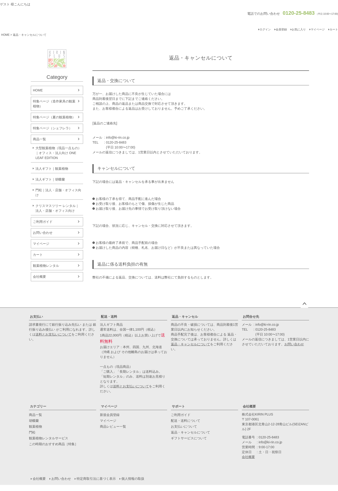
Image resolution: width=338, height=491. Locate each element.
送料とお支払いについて (53, 334)
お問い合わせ (43, 233)
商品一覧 (39, 139)
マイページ (318, 29)
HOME (5, 34)
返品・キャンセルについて (190, 344)
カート (38, 254)
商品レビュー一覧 (113, 426)
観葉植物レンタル (46, 265)
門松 (32, 432)
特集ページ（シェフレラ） (52, 128)
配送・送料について (185, 420)
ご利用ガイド (43, 222)
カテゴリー (38, 406)
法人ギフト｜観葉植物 (51, 168)
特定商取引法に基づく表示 (96, 478)
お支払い (36, 316)
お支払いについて (184, 426)
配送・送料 (109, 316)
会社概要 (39, 276)
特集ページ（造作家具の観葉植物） (54, 103)
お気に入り (299, 29)
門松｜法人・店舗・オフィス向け (58, 192)
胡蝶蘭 (34, 420)
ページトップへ (304, 304)
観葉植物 (35, 426)
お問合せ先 (251, 316)
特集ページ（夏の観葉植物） (54, 117)
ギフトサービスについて (189, 438)
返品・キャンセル (185, 316)
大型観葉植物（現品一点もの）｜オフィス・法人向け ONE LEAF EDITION (58, 153)
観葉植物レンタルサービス (48, 438)
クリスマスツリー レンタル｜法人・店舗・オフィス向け (57, 208)
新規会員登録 (110, 415)
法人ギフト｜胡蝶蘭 (50, 179)
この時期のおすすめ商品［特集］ (53, 444)
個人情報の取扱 (132, 478)
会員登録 (281, 29)
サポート (178, 406)
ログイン (265, 29)
